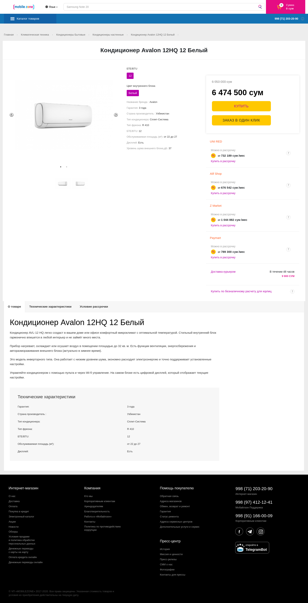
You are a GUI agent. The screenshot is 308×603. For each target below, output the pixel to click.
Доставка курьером (223, 271)
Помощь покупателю (177, 488)
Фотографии (167, 569)
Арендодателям (93, 506)
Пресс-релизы (168, 559)
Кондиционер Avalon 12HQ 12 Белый (153, 34)
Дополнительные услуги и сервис (180, 526)
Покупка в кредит (19, 511)
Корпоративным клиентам (99, 501)
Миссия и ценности (171, 554)
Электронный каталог (21, 516)
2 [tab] (67, 167)
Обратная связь (169, 496)
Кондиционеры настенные (108, 34)
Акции (12, 521)
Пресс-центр (170, 541)
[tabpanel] (64, 115)
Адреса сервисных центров (176, 521)
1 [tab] (61, 167)
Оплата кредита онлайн (23, 557)
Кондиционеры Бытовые (71, 34)
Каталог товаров (28, 18)
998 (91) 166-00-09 (254, 515)
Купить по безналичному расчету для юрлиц (241, 291)
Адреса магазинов (171, 501)
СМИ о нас (166, 564)
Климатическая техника (35, 34)
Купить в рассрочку (223, 161)
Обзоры (13, 531)
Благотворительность (97, 511)
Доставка (14, 501)
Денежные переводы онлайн (26, 562)
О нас (12, 496)
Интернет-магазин (23, 488)
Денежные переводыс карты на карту (21, 550)
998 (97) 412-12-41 (254, 502)
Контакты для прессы (172, 574)
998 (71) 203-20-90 (254, 488)
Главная (9, 34)
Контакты (89, 521)
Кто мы (88, 496)
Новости (13, 526)
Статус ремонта (169, 516)
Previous (12, 115)
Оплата (13, 506)
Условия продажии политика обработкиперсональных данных (22, 540)
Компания (92, 488)
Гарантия (165, 511)
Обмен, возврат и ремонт (175, 506)
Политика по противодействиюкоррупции (102, 528)
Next (116, 115)
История (165, 549)
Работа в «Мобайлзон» (98, 516)
